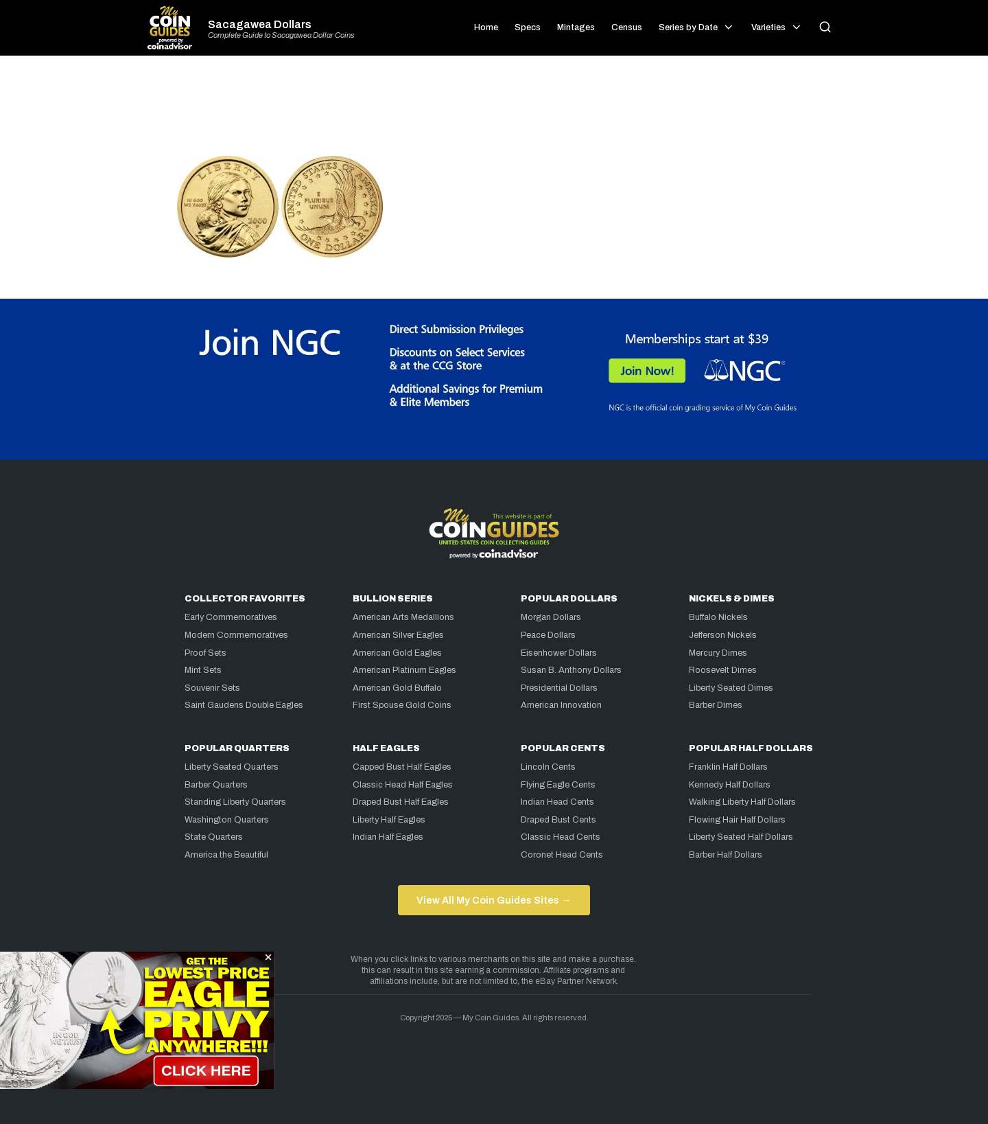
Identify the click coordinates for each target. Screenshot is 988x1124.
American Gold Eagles (397, 653)
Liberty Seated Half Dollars (741, 837)
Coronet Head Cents (562, 855)
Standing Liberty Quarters (235, 802)
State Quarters (214, 837)
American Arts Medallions (403, 617)
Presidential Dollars (559, 688)
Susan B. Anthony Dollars (571, 670)
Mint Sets (203, 670)
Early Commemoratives (231, 617)
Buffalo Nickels (718, 617)
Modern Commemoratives (236, 635)
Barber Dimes (715, 705)
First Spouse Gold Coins (402, 705)
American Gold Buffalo (397, 688)
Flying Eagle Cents (558, 785)
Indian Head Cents (557, 802)
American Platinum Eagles (404, 670)
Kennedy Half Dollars (730, 785)
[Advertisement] (494, 111)
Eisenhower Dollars (559, 653)
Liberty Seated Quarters (232, 767)
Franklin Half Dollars (728, 767)
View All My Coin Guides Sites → (493, 900)
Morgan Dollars (551, 617)
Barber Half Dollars (725, 855)
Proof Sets (205, 653)
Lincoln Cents (548, 767)
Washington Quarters (227, 820)
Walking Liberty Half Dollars (742, 802)
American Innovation (561, 705)
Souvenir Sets (212, 688)
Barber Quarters (216, 785)
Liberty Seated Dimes (731, 688)
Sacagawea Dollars (259, 24)
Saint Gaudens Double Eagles (244, 705)
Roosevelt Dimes (723, 670)
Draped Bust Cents (558, 820)
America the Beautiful (226, 855)
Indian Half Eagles (388, 837)
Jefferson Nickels (723, 635)
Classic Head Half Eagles (403, 785)
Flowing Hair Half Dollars (737, 820)
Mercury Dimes (718, 653)
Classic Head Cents (560, 837)
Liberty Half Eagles (389, 820)
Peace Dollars (548, 635)
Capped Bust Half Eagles (402, 767)
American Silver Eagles (398, 635)
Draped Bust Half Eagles (401, 802)
